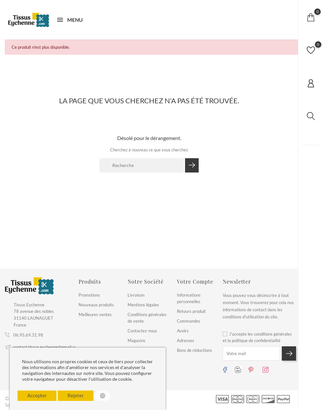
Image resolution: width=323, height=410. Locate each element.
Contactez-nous (142, 330)
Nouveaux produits (96, 304)
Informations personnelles (189, 298)
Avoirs (183, 330)
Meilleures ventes (95, 314)
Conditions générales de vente (147, 318)
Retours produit (191, 311)
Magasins (136, 340)
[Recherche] (141, 165)
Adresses (185, 340)
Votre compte (195, 281)
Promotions (89, 295)
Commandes (188, 321)
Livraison (136, 295)
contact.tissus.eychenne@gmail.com (46, 347)
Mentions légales (143, 304)
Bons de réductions (194, 350)
